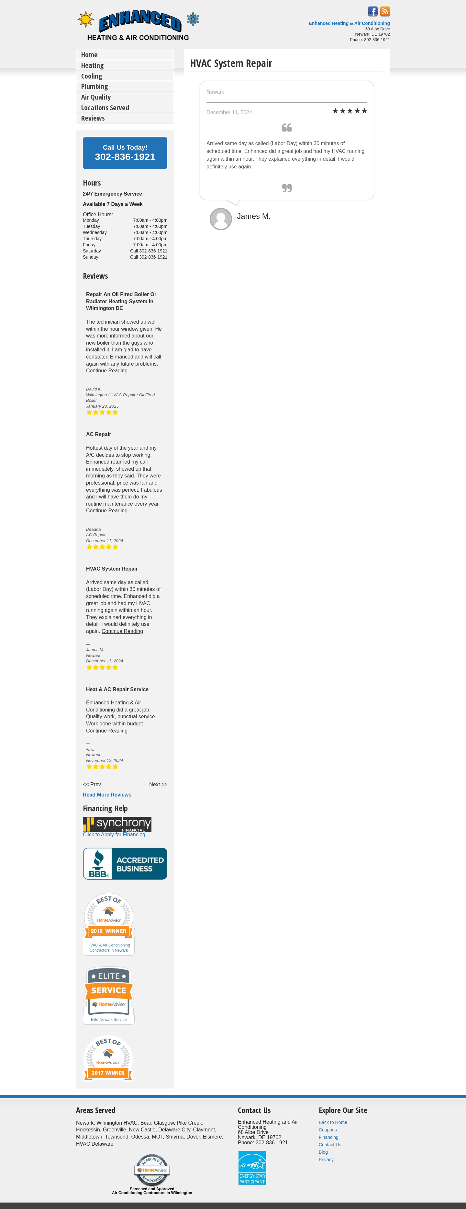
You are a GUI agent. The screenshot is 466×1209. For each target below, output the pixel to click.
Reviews (93, 118)
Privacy (326, 1159)
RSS (385, 11)
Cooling (91, 75)
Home (89, 54)
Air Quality (96, 97)
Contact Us (330, 1144)
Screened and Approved (152, 1191)
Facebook (373, 11)
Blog (323, 1152)
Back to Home (333, 1122)
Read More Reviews (107, 794)
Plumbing (94, 86)
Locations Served (105, 107)
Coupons (328, 1129)
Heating (92, 65)
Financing (328, 1137)
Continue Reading (107, 370)
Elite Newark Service (109, 1019)
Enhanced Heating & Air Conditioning (349, 23)
